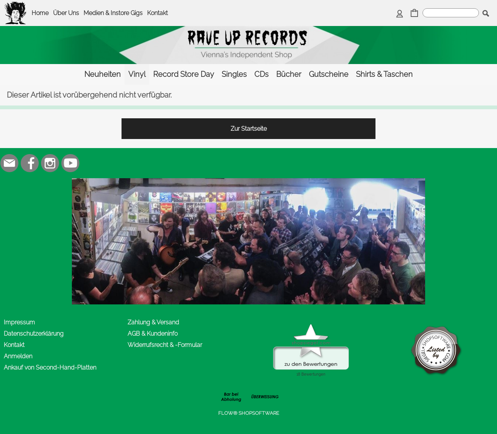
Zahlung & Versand (153, 322)
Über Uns (66, 13)
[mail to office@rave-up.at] (9, 163)
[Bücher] (288, 74)
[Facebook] (29, 163)
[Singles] (234, 74)
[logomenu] (16, 6)
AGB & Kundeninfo (153, 333)
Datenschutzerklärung (34, 333)
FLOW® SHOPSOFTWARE (248, 413)
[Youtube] (70, 163)
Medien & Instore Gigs (113, 13)
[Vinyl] (137, 74)
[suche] (451, 12)
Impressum (19, 322)
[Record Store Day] (183, 74)
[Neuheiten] (103, 74)
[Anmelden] (399, 13)
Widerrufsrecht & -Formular (165, 344)
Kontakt (157, 13)
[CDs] (261, 74)
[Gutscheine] (328, 74)
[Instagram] (50, 163)
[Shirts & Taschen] (384, 74)
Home (40, 13)
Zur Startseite (249, 128)
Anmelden (18, 356)
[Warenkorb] (414, 13)
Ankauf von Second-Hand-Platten (50, 367)
